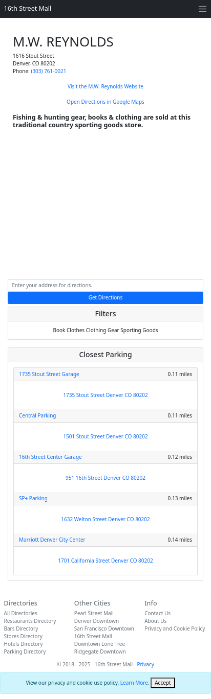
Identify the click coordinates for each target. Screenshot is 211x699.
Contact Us (157, 613)
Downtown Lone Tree (99, 643)
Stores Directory (23, 636)
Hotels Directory (23, 643)
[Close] (163, 683)
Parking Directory (25, 651)
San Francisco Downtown (104, 628)
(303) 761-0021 (48, 71)
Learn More (134, 682)
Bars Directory (21, 628)
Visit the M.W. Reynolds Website (105, 86)
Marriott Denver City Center (52, 539)
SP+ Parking (33, 498)
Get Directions (106, 297)
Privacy (145, 664)
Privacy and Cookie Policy (174, 628)
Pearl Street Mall (94, 613)
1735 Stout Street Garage (49, 374)
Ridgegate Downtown (100, 651)
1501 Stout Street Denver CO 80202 (105, 436)
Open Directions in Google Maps (105, 101)
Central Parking (37, 415)
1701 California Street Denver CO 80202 (105, 560)
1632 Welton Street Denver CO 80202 (105, 519)
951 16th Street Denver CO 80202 (105, 477)
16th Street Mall (28, 8)
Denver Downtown (96, 620)
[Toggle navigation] (202, 9)
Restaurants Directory (30, 620)
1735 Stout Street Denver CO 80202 (105, 395)
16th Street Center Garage (50, 456)
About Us (155, 620)
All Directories (20, 613)
